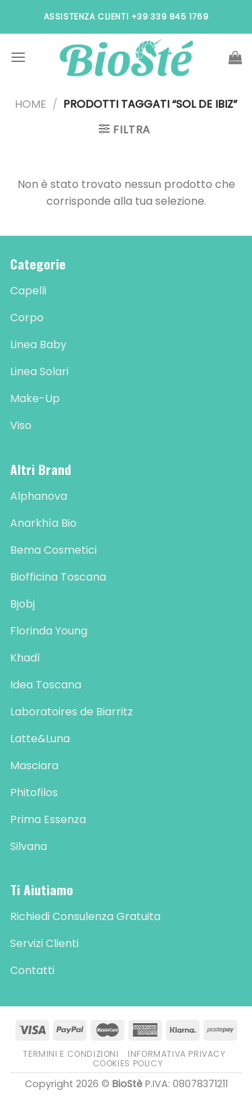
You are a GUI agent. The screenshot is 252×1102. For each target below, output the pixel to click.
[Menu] (18, 56)
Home (30, 104)
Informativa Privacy (177, 1054)
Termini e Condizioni (70, 1054)
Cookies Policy (128, 1063)
